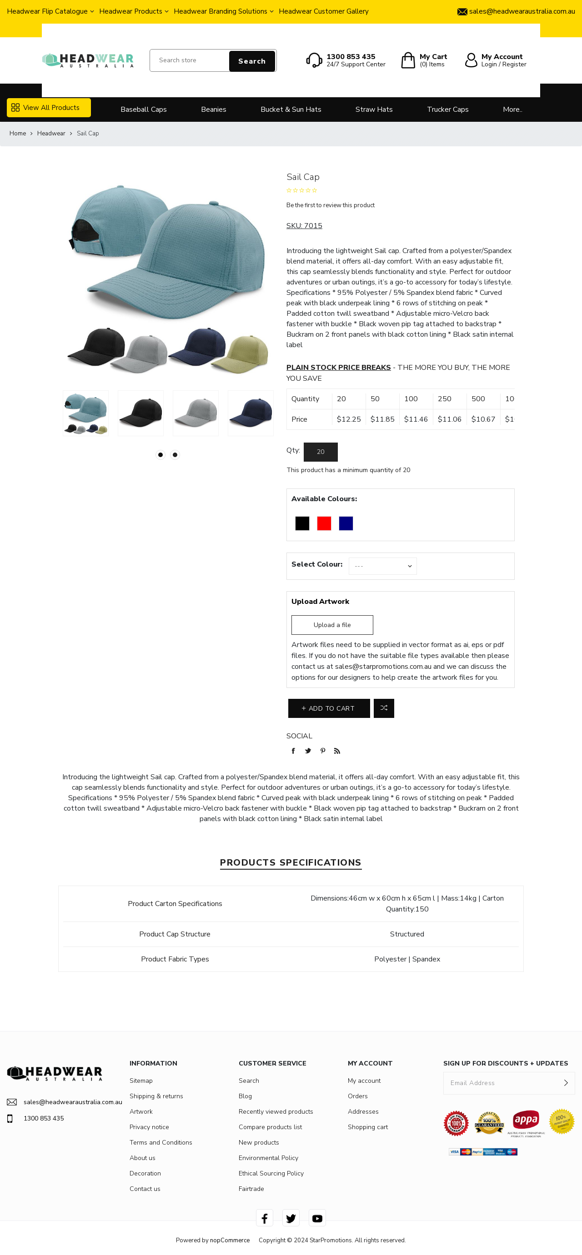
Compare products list (270, 1127)
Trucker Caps (448, 110)
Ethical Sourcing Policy (271, 1173)
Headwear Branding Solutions (220, 11)
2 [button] (175, 454)
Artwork (141, 1111)
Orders (358, 1096)
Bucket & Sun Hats (291, 110)
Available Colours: (324, 499)
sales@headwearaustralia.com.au (54, 1102)
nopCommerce (230, 1240)
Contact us (145, 1189)
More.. (512, 110)
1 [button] (160, 454)
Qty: (293, 450)
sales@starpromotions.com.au (383, 667)
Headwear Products (130, 11)
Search (252, 61)
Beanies (213, 110)
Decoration (145, 1173)
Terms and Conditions (161, 1142)
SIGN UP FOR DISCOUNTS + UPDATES (505, 1063)
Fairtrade (251, 1189)
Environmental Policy (268, 1158)
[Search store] (213, 60)
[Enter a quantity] (321, 452)
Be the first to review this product (330, 205)
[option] (85, 413)
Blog (245, 1096)
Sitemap (141, 1080)
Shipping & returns (156, 1096)
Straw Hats (374, 110)
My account (364, 1080)
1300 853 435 (35, 1118)
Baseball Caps (143, 110)
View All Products (45, 107)
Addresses (363, 1111)
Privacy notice (149, 1127)
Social (299, 736)
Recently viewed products (276, 1111)
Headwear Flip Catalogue (47, 11)
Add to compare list (384, 708)
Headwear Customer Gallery (324, 11)
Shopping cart (368, 1127)
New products (259, 1142)
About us (143, 1158)
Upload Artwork (320, 602)
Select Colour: (316, 564)
